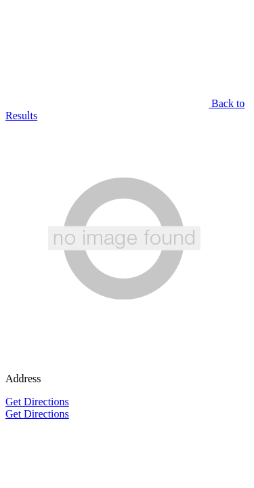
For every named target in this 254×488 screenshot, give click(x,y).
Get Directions (37, 401)
